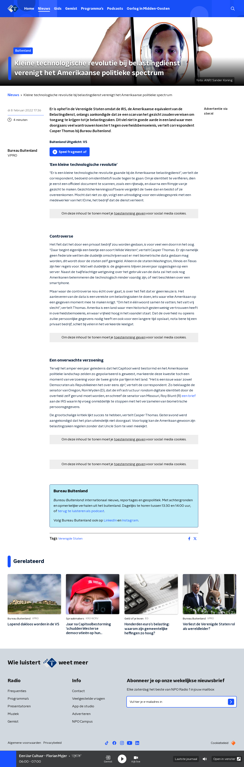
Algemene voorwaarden (24, 742)
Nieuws (44, 8)
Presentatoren (19, 706)
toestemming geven (129, 213)
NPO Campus (82, 721)
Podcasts (115, 8)
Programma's (92, 8)
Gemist (71, 8)
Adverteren (81, 714)
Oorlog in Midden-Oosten (148, 8)
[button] (108, 759)
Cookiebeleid (219, 743)
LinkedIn (110, 520)
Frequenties (17, 691)
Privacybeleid (52, 742)
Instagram (130, 520)
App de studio (83, 706)
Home (29, 8)
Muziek (13, 714)
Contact (78, 691)
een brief (189, 396)
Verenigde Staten (70, 538)
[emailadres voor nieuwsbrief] (181, 701)
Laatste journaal (186, 759)
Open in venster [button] (227, 759)
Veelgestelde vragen (88, 698)
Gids (57, 8)
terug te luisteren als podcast (81, 511)
